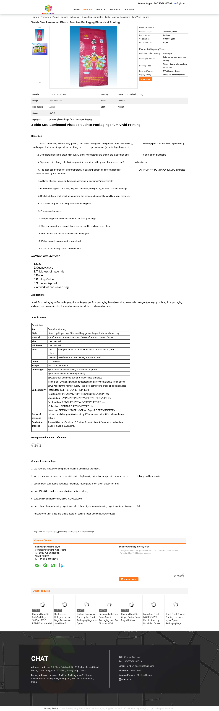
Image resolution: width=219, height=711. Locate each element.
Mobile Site (125, 679)
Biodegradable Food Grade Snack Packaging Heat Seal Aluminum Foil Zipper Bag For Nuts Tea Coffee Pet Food (109, 622)
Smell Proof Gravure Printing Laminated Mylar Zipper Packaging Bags (175, 619)
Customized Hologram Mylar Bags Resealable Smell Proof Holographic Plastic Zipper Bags (63, 622)
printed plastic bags (86, 532)
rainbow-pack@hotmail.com (140, 666)
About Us (100, 9)
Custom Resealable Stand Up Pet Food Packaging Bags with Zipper (87, 619)
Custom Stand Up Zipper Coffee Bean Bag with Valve (130, 617)
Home (76, 9)
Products (87, 9)
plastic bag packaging (67, 532)
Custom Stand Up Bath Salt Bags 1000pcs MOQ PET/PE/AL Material (42, 619)
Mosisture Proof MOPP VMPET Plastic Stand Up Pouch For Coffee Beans (151, 620)
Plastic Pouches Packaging (65, 17)
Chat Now (129, 9)
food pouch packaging (48, 532)
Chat (39, 658)
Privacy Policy (51, 708)
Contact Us (114, 9)
